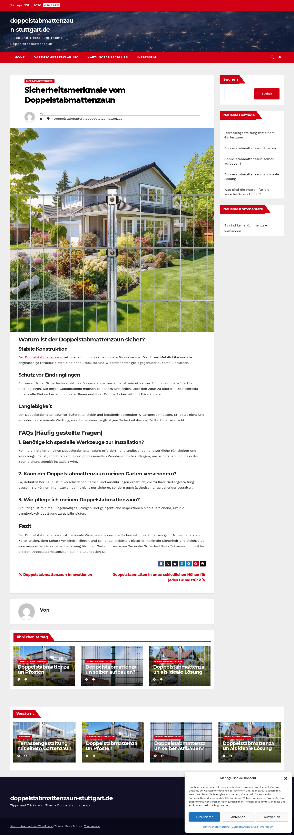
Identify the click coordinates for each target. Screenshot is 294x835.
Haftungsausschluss (107, 57)
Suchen (230, 79)
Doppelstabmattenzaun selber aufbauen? (111, 669)
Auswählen (272, 817)
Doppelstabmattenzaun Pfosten (43, 669)
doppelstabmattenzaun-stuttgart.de (61, 798)
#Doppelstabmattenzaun (105, 118)
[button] (286, 778)
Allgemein (24, 737)
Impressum (266, 826)
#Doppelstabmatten (67, 118)
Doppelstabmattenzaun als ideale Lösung (178, 669)
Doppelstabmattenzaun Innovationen (55, 574)
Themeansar (92, 826)
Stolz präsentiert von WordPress (31, 826)
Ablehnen (238, 817)
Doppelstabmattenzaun (39, 81)
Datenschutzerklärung (216, 826)
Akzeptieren (205, 817)
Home (19, 57)
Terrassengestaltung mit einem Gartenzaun (44, 745)
